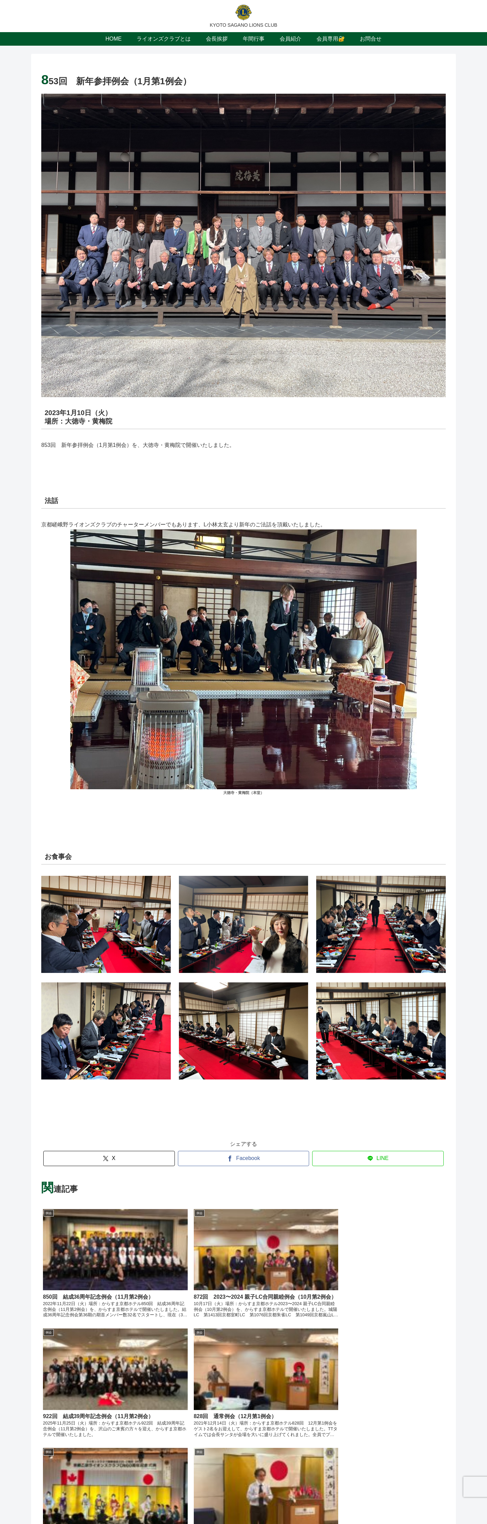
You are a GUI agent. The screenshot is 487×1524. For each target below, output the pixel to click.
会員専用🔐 (307, 1503)
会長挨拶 (226, 1503)
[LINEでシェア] (378, 1158)
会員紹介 (278, 1503)
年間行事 (252, 1503)
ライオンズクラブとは (186, 1503)
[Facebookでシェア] (243, 1158)
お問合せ (336, 1503)
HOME (148, 1503)
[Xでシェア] (109, 1158)
